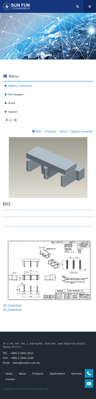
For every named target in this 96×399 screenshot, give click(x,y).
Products (37, 373)
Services (76, 373)
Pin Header (15, 94)
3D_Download (12, 309)
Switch (12, 111)
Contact (10, 379)
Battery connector (20, 85)
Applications (57, 373)
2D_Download (12, 305)
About (22, 373)
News (9, 373)
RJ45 (11, 103)
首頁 (36, 131)
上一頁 (11, 120)
